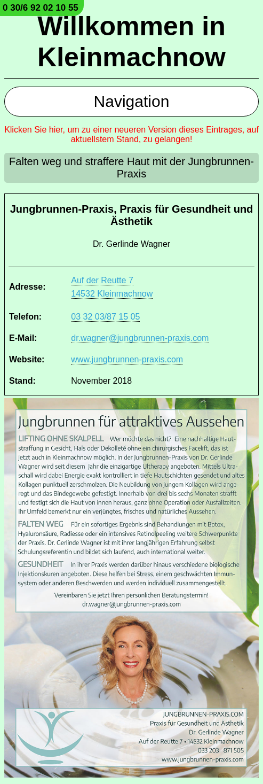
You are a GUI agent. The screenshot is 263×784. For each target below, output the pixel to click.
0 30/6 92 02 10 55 (40, 8)
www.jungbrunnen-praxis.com (127, 359)
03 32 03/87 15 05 (105, 316)
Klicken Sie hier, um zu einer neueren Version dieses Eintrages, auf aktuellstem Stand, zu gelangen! (131, 134)
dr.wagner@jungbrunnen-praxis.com (140, 338)
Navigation (132, 101)
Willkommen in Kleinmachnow (131, 41)
